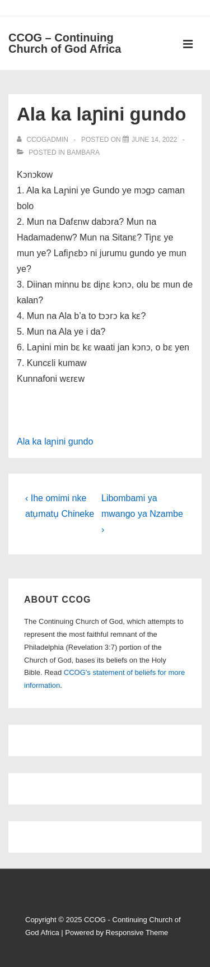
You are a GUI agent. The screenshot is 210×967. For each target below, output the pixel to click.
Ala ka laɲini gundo (55, 441)
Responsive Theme (137, 932)
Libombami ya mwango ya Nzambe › (142, 513)
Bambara (83, 152)
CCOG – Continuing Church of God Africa (64, 43)
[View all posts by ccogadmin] (43, 140)
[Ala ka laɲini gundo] (154, 140)
